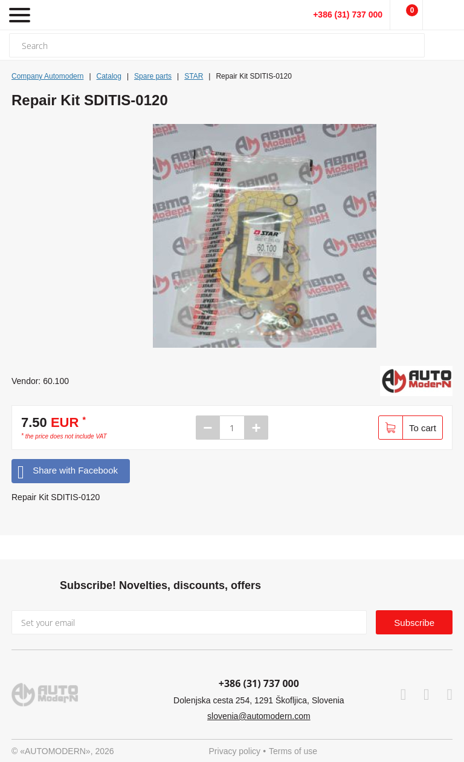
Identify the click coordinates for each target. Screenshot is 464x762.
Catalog (109, 76)
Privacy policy (235, 751)
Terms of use (293, 751)
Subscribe (414, 622)
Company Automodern (47, 76)
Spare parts (153, 76)
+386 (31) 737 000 (347, 14)
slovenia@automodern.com (259, 716)
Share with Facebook (68, 471)
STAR (193, 76)
